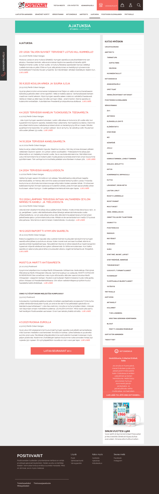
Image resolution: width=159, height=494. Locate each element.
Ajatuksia (95, 14)
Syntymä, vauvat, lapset (118, 254)
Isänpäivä (111, 143)
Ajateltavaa (114, 63)
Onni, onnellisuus (115, 212)
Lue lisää (23, 72)
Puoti (73, 458)
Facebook (118, 458)
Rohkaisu (111, 244)
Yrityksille (129, 14)
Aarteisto (84, 14)
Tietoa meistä (59, 5)
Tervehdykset (113, 265)
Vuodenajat (112, 276)
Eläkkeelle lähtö (115, 121)
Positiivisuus (113, 228)
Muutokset (112, 207)
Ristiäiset (111, 238)
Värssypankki (57, 14)
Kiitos (109, 169)
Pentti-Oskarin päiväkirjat (121, 329)
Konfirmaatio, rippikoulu (118, 175)
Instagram (118, 461)
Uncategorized (112, 47)
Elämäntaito (113, 127)
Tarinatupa (112, 57)
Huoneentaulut (114, 73)
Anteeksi (111, 116)
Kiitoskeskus (71, 14)
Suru (109, 249)
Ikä (108, 137)
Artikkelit (111, 302)
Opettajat (111, 89)
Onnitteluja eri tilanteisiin (119, 217)
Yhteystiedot (23, 486)
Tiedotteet (110, 340)
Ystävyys (111, 286)
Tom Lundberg (115, 313)
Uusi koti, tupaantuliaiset (119, 270)
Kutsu (110, 180)
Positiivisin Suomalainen (111, 14)
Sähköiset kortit (42, 14)
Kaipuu (110, 153)
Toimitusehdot (24, 483)
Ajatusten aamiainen (23, 14)
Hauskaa (112, 68)
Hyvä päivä (111, 132)
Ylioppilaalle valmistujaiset (120, 281)
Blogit (110, 324)
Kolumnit (111, 308)
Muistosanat (113, 201)
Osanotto (111, 223)
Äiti (108, 111)
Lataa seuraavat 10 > (57, 350)
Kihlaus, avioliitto (115, 164)
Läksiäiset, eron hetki (117, 185)
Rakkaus (110, 233)
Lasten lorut (113, 191)
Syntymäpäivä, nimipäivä (117, 260)
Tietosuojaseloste (42, 483)
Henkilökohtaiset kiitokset (119, 95)
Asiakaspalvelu (87, 5)
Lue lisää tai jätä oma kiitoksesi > (123, 395)
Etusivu (74, 29)
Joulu (109, 148)
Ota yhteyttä (73, 5)
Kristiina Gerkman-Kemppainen (122, 318)
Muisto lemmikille (115, 196)
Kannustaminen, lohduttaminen (121, 159)
